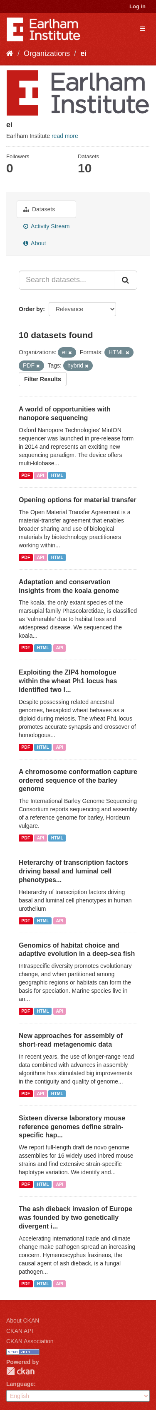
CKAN (20, 1371)
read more (65, 136)
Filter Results (42, 379)
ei (83, 53)
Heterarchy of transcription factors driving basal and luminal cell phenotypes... (73, 871)
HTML (57, 475)
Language (20, 1384)
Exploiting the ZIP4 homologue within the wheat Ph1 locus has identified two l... (68, 681)
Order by (31, 309)
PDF (25, 475)
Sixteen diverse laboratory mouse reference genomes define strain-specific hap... (72, 1127)
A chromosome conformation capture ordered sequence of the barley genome (78, 780)
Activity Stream (46, 226)
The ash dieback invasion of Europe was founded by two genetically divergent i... (75, 1217)
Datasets (39, 209)
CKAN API (19, 1331)
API (41, 475)
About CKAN (22, 1320)
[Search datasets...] (67, 280)
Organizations (47, 53)
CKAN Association (30, 1341)
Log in (137, 6)
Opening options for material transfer (77, 499)
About (34, 243)
